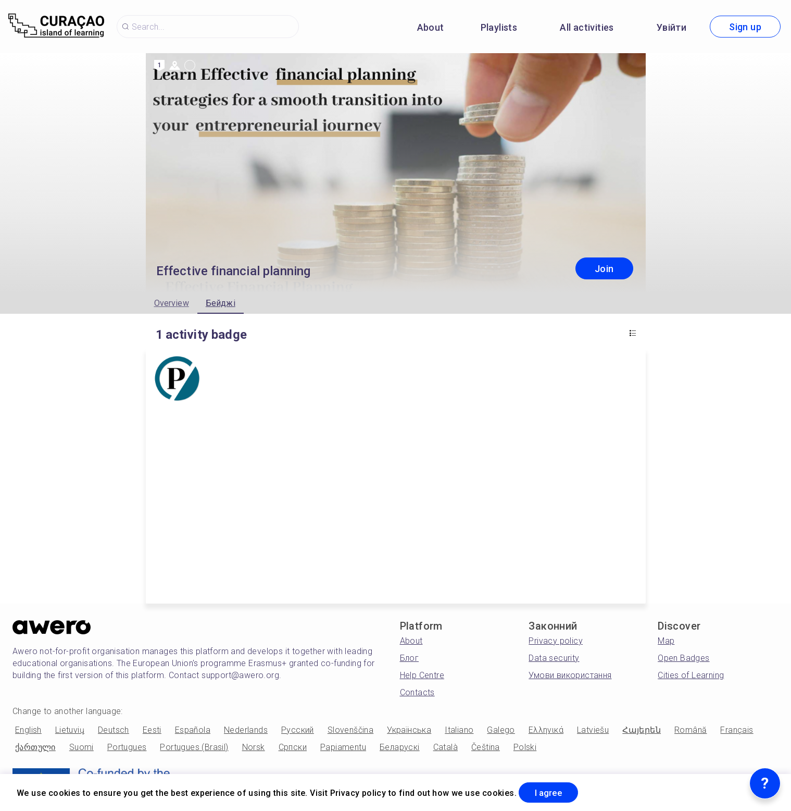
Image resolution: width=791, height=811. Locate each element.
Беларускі (400, 747)
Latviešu (593, 730)
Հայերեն (641, 730)
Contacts (417, 692)
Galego (500, 730)
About (430, 27)
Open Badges (683, 658)
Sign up (745, 26)
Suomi (81, 747)
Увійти (671, 27)
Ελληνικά (546, 730)
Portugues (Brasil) (194, 747)
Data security (554, 658)
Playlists (499, 27)
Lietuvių (69, 730)
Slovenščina (350, 730)
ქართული (35, 747)
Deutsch (113, 730)
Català (445, 747)
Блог (409, 658)
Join (604, 268)
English (28, 730)
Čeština (485, 747)
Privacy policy (556, 641)
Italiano (459, 730)
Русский (297, 730)
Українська (409, 730)
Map (666, 641)
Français (736, 730)
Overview (171, 303)
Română (690, 730)
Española (192, 730)
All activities (587, 27)
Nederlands (246, 730)
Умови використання (570, 675)
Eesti (152, 730)
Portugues (127, 747)
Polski (524, 747)
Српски (293, 747)
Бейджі (220, 303)
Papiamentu (343, 747)
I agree (552, 792)
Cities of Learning (691, 675)
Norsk (253, 747)
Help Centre (422, 675)
